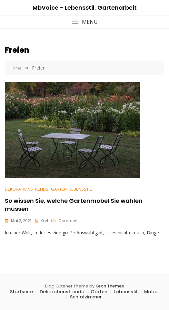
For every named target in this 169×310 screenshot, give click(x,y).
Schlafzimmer (86, 297)
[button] (84, 22)
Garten (59, 189)
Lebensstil (80, 189)
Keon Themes (109, 286)
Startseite (21, 291)
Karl (44, 220)
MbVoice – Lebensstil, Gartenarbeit (85, 8)
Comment (68, 221)
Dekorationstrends (26, 189)
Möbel (151, 291)
